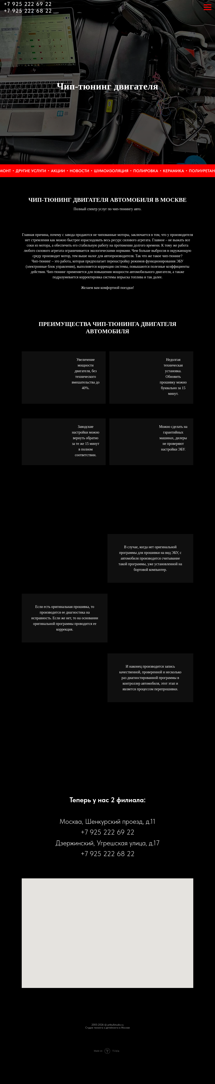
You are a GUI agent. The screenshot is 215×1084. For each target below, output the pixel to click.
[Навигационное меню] (207, 7)
